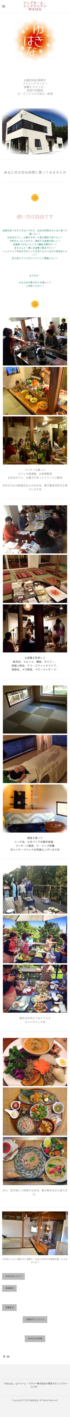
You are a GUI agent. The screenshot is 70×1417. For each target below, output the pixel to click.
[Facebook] (4, 1356)
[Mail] (8, 1356)
